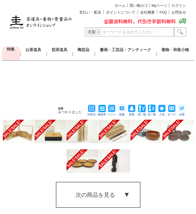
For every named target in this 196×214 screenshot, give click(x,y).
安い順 (151, 113)
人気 (162, 113)
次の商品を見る (95, 194)
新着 (131, 113)
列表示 (91, 113)
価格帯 (102, 113)
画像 (122, 113)
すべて (172, 113)
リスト (111, 113)
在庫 (182, 113)
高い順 (142, 113)
